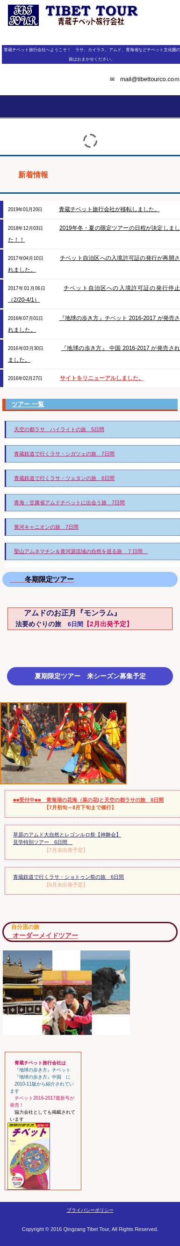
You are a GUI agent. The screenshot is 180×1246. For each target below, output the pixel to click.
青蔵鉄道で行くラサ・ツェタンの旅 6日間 (64, 478)
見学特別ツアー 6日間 (42, 842)
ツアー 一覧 (28, 404)
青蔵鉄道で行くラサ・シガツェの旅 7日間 (64, 453)
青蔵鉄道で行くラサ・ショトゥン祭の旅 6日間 (68, 877)
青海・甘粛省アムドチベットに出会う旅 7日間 (69, 502)
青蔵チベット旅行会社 (90, 34)
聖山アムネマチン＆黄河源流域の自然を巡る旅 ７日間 (81, 551)
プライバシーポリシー (90, 1210)
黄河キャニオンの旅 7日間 (46, 527)
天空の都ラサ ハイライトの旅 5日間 (59, 429)
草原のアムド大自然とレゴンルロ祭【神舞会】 (67, 834)
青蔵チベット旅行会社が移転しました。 (109, 209)
